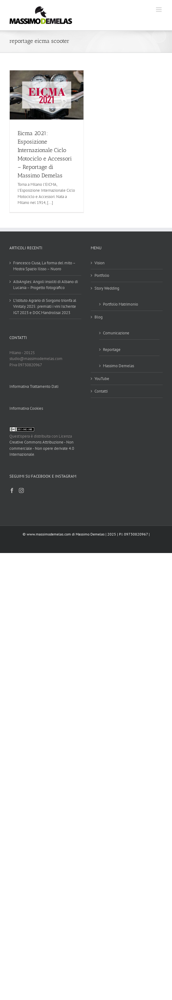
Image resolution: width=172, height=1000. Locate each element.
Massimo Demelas (118, 365)
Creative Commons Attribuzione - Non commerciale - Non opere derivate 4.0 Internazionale (41, 448)
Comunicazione (116, 333)
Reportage (112, 349)
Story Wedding (106, 288)
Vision (99, 263)
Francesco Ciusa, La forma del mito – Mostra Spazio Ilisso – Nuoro (44, 266)
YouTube (101, 378)
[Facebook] (11, 490)
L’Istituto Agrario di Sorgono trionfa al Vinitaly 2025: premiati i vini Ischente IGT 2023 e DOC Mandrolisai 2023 (44, 306)
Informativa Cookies (26, 408)
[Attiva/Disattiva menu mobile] (159, 9)
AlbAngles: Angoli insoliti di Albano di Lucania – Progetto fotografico (45, 285)
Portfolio (101, 275)
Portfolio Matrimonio (120, 304)
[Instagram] (21, 490)
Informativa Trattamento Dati (33, 386)
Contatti (101, 391)
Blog (98, 317)
